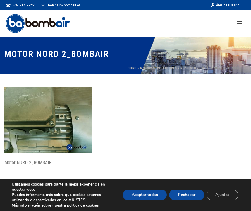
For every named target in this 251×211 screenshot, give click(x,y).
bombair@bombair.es (64, 5)
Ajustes (222, 195)
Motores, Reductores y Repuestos (169, 68)
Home (132, 68)
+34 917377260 (24, 5)
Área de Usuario (224, 5)
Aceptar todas (145, 195)
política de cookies (83, 205)
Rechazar (186, 195)
